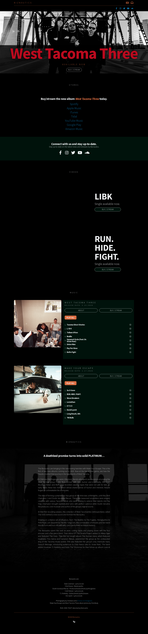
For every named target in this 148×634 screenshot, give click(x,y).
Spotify (74, 104)
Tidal (74, 116)
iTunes (74, 112)
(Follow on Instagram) (84, 601)
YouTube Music (74, 120)
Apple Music (74, 108)
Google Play (74, 125)
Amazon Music (74, 129)
